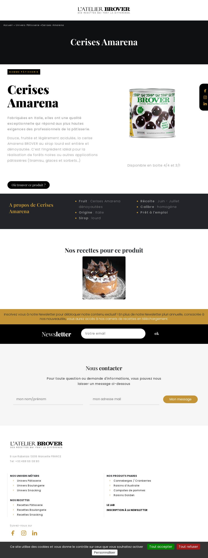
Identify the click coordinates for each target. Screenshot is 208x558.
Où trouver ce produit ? (28, 185)
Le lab (111, 505)
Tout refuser (188, 546)
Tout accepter (160, 546)
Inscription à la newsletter (127, 510)
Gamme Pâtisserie (24, 71)
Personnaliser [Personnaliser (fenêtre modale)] (104, 552)
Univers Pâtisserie (28, 25)
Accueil (8, 25)
